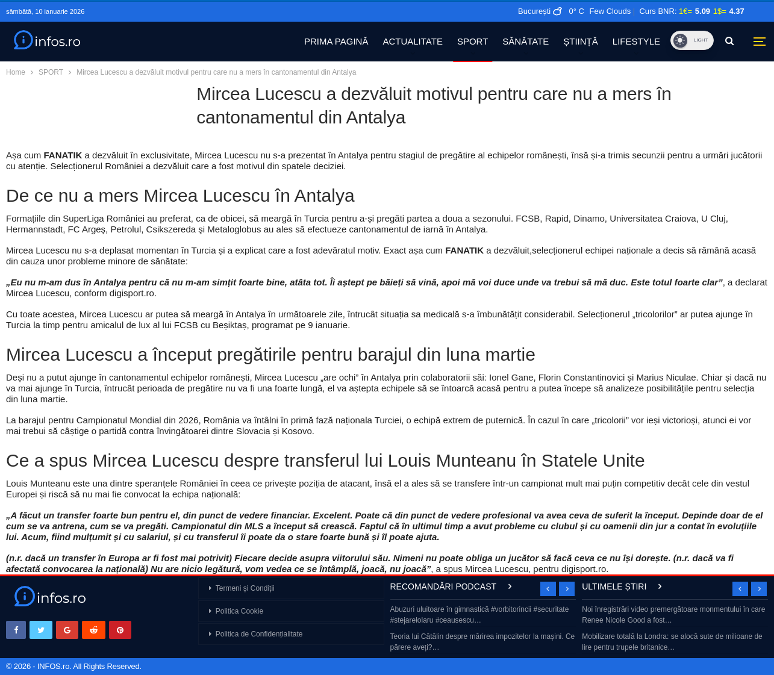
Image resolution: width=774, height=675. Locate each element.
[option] (483, 629)
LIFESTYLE (636, 41)
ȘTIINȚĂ (580, 41)
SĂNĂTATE (525, 41)
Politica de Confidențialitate (259, 634)
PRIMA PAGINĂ (336, 41)
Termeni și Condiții (245, 588)
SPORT (472, 41)
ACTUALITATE (412, 41)
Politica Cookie (239, 611)
